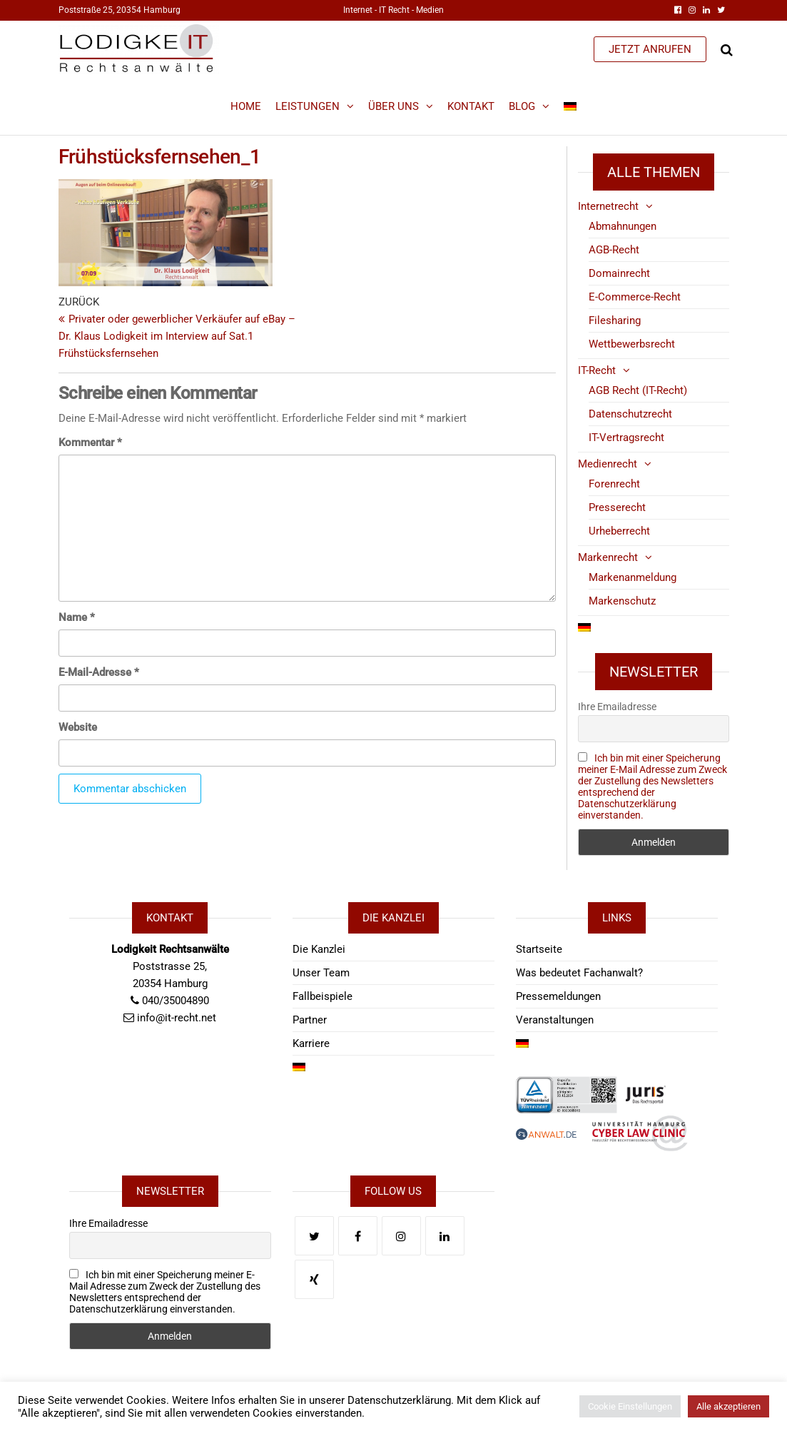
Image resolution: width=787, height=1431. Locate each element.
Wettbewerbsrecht (632, 344)
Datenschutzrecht (630, 414)
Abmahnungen (622, 226)
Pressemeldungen (558, 996)
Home (245, 106)
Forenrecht (614, 483)
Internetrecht (608, 206)
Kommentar (90, 442)
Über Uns (393, 106)
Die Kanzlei (319, 949)
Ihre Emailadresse (617, 706)
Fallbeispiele (322, 996)
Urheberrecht (619, 531)
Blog (522, 106)
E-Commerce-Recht (635, 296)
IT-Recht (597, 370)
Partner (310, 1019)
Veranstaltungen (555, 1019)
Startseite (539, 949)
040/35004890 (175, 1000)
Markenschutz (622, 601)
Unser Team (321, 972)
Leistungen (307, 106)
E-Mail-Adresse (99, 672)
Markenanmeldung (632, 577)
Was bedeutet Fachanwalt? (579, 972)
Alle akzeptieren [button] (728, 1406)
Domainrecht (619, 273)
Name (77, 617)
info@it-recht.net (176, 1017)
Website (78, 727)
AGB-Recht (614, 249)
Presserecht (617, 507)
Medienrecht (607, 463)
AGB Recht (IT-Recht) (638, 390)
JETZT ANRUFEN (650, 49)
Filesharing (615, 320)
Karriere (311, 1043)
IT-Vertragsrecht (626, 437)
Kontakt (470, 106)
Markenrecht (608, 557)
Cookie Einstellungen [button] (630, 1406)
